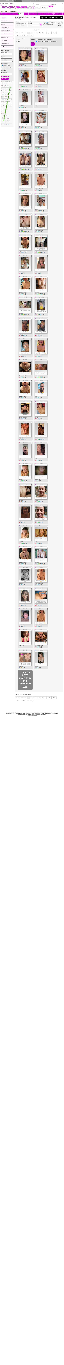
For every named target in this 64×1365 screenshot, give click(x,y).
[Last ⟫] (54, 33)
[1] (28, 33)
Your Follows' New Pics (5, 33)
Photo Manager (4, 40)
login (41, 7)
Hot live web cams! (40, 30)
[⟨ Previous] (23, 33)
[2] (31, 33)
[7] (45, 33)
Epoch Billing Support (36, 713)
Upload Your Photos (5, 21)
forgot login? (44, 7)
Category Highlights (5, 27)
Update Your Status (13, 11)
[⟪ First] (17, 33)
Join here (37, 7)
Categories (3, 24)
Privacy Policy (44, 713)
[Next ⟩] (49, 33)
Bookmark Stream (4, 37)
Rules (13, 713)
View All (6, 11)
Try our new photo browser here (51, 18)
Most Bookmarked (4, 46)
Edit (5, 70)
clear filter (54, 22)
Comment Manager (5, 43)
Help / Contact (8, 713)
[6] (42, 33)
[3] (34, 33)
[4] (36, 33)
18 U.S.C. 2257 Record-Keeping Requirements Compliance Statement (32, 714)
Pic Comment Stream (5, 30)
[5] (39, 33)
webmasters (28, 713)
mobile (12, 3)
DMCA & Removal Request (52, 713)
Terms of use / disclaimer (20, 713)
